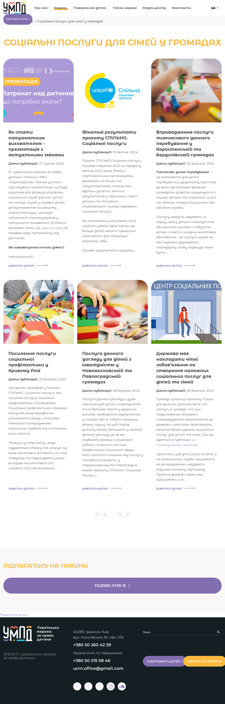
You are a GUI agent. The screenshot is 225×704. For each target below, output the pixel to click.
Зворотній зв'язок (166, 676)
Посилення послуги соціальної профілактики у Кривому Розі (34, 368)
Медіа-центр (154, 8)
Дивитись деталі (27, 271)
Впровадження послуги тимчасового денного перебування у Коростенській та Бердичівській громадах (185, 146)
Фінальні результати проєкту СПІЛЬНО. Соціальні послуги (112, 137)
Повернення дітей (89, 8)
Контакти (181, 8)
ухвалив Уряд (52, 234)
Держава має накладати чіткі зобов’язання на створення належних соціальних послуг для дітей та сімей (186, 374)
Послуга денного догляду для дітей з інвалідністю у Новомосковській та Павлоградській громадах (109, 374)
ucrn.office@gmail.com (98, 668)
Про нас (41, 8)
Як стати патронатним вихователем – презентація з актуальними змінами (28, 146)
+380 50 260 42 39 (92, 644)
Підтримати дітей (23, 20)
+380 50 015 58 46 (91, 660)
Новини (60, 8)
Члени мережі (125, 8)
